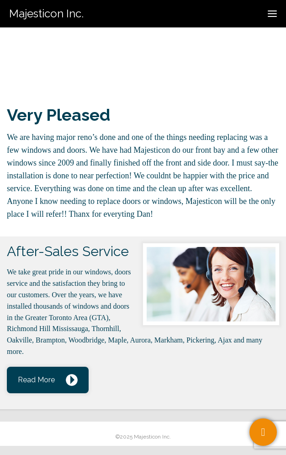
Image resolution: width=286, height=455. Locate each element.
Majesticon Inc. (46, 13)
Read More (36, 379)
